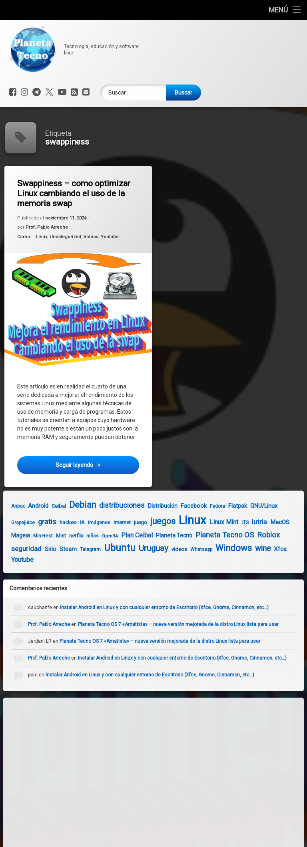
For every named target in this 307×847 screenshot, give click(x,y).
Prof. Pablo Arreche (48, 228)
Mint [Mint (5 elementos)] (52, 536)
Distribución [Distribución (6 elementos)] (154, 506)
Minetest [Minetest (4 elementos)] (34, 536)
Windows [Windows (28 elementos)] (225, 548)
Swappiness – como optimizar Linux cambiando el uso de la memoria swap (76, 193)
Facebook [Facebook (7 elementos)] (185, 505)
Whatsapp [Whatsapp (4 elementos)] (192, 549)
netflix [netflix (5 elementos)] (67, 536)
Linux (42, 238)
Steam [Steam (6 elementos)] (59, 549)
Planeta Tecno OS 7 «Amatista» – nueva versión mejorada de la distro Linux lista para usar (186, 624)
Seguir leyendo (98, 469)
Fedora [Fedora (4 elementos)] (208, 506)
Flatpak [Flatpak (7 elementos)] (228, 505)
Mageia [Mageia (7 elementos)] (11, 535)
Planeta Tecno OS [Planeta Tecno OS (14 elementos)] (216, 535)
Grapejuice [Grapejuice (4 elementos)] (14, 522)
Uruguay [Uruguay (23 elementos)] (144, 548)
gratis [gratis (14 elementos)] (38, 521)
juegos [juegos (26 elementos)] (154, 521)
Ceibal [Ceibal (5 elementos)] (50, 506)
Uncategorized (66, 237)
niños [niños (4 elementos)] (84, 536)
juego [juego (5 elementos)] (131, 522)
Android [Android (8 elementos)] (29, 505)
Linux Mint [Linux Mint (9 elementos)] (215, 522)
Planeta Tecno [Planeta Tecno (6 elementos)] (165, 535)
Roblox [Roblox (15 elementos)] (259, 535)
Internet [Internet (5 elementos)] (113, 522)
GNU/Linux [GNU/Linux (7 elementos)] (255, 505)
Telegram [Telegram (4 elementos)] (81, 549)
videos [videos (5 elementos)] (170, 549)
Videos (91, 236)
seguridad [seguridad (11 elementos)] (17, 549)
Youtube (110, 235)
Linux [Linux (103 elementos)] (183, 520)
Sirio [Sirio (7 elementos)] (42, 549)
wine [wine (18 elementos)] (254, 548)
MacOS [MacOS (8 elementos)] (271, 522)
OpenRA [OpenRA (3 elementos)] (101, 536)
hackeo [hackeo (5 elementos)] (59, 522)
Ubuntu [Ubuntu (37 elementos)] (111, 547)
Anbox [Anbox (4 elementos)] (9, 506)
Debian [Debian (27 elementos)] (73, 505)
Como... (27, 239)
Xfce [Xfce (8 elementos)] (271, 549)
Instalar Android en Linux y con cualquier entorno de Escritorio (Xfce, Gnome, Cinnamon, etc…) (172, 607)
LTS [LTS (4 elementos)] (236, 522)
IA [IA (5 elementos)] (73, 522)
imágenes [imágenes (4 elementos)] (90, 522)
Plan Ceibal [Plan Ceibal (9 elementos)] (128, 535)
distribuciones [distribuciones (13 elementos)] (113, 505)
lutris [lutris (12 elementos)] (250, 522)
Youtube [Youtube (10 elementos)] (13, 559)
